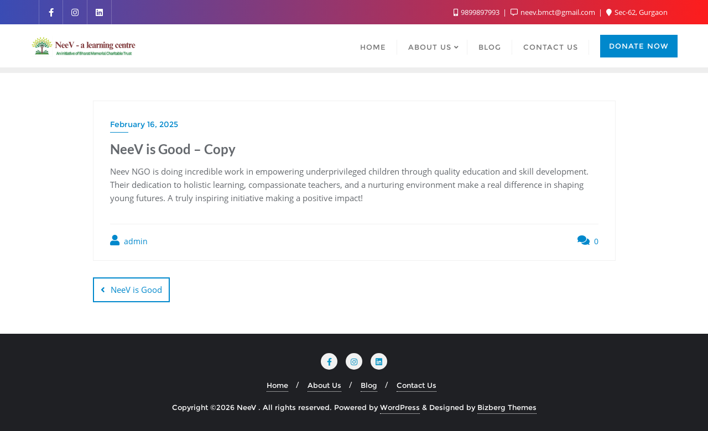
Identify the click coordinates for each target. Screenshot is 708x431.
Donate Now (639, 45)
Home (277, 385)
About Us (324, 385)
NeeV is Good (136, 289)
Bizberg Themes (507, 407)
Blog (369, 385)
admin (129, 240)
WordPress (400, 407)
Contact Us (416, 385)
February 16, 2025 (144, 124)
